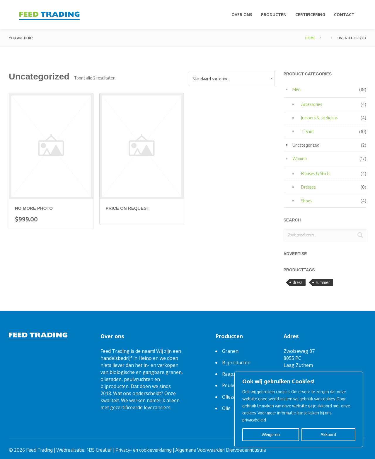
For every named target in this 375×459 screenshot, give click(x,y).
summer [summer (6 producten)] (323, 282)
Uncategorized (305, 145)
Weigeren (271, 434)
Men (296, 89)
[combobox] (232, 78)
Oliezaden (233, 397)
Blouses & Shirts (315, 173)
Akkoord (328, 434)
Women (299, 158)
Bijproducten (236, 362)
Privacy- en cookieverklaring (143, 450)
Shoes (306, 200)
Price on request (127, 208)
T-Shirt (307, 131)
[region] (298, 409)
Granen (230, 351)
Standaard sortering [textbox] (210, 78)
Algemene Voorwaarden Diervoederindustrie (220, 450)
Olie (226, 408)
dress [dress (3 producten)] (297, 282)
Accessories (311, 104)
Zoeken (360, 235)
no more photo (34, 208)
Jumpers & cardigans (319, 117)
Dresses (308, 186)
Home (310, 37)
